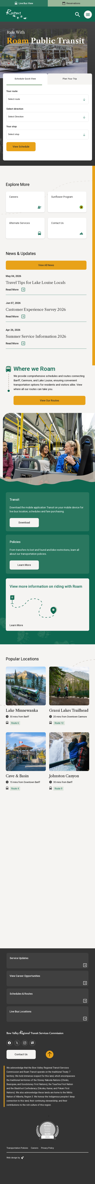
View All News (46, 273)
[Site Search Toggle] (77, 14)
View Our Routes (41, 400)
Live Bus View (24, 3)
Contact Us (21, 1054)
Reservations (71, 3)
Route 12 (59, 731)
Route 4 (15, 797)
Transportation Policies (17, 1148)
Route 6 (15, 731)
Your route (11, 91)
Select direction (14, 108)
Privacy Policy (47, 1148)
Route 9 (58, 797)
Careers (34, 1148)
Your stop (11, 126)
